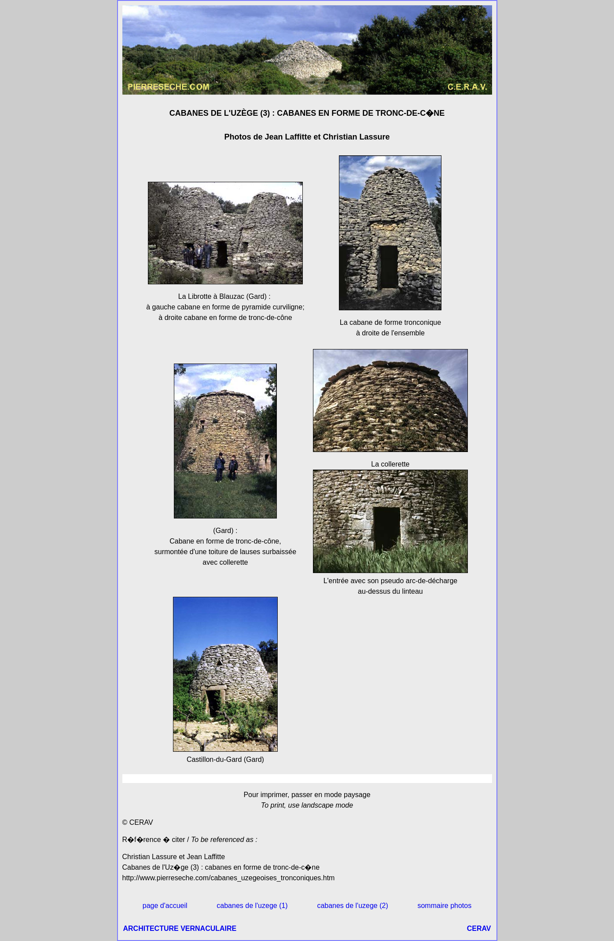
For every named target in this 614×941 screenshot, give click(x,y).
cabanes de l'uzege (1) (252, 905)
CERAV (479, 928)
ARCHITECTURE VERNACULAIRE (180, 928)
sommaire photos (444, 905)
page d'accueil (165, 905)
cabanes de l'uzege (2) (352, 905)
